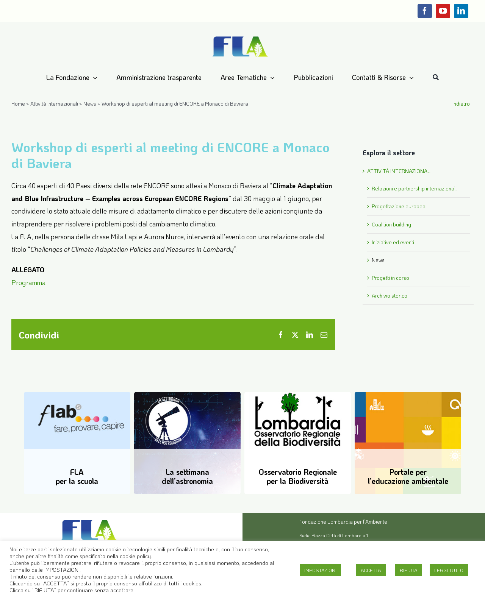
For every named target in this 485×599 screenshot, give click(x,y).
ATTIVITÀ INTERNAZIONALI (399, 171)
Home (18, 103)
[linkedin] (461, 11)
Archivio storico (389, 295)
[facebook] (425, 11)
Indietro (461, 103)
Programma (28, 282)
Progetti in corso (390, 277)
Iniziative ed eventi (393, 242)
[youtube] (443, 11)
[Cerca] (436, 77)
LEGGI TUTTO (448, 570)
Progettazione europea (399, 206)
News (89, 103)
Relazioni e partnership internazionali (414, 188)
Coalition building (391, 224)
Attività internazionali (54, 103)
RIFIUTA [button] (409, 570)
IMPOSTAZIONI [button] (320, 570)
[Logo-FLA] (240, 36)
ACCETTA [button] (371, 570)
